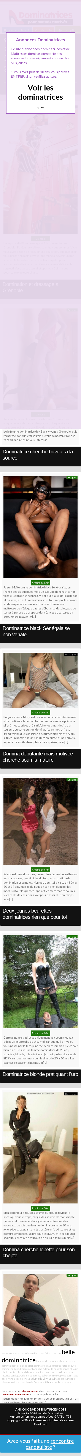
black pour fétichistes (13, 1372)
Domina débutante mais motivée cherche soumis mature (38, 757)
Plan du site (40, 1424)
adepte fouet (37, 1375)
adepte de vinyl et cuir (43, 1378)
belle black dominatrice (34, 1365)
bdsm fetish (45, 1353)
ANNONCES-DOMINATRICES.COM (40, 1409)
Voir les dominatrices (40, 92)
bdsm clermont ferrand (37, 1372)
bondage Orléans (20, 1375)
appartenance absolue (66, 1368)
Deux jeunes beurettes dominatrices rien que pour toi (35, 914)
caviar (28, 1368)
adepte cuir (62, 1378)
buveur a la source (46, 1361)
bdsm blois (19, 1368)
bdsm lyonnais (9, 1378)
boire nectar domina (59, 1382)
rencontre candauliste (50, 1444)
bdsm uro (56, 1353)
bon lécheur (23, 1378)
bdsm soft (42, 1382)
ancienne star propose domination (20, 1353)
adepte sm (15, 1365)
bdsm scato (72, 1375)
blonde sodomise (59, 1372)
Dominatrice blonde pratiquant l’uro (40, 1074)
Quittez (40, 108)
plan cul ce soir (30, 1390)
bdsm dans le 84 (28, 1382)
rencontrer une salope (15, 1394)
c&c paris (52, 1365)
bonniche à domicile (42, 1368)
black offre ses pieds (55, 1375)
